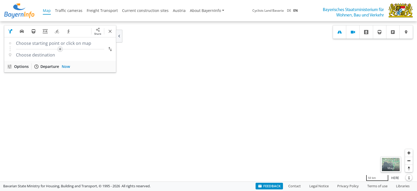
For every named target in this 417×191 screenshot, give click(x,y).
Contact (294, 186)
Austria (179, 10)
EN (295, 10)
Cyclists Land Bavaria (268, 10)
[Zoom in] (409, 153)
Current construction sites (145, 10)
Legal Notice (319, 186)
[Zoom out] (409, 160)
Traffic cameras (68, 10)
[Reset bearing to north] (409, 168)
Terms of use (377, 186)
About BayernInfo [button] (205, 10)
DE (289, 10)
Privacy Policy (348, 186)
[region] (208, 101)
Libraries (403, 186)
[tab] (339, 32)
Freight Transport (102, 10)
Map (47, 10)
